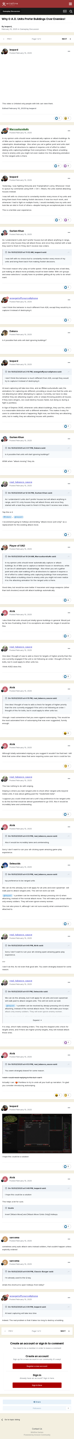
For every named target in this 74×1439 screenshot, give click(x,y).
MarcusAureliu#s (43, 556)
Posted (21, 53)
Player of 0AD (17, 545)
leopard (8, 26)
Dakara (14, 331)
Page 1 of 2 (37, 39)
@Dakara (7, 517)
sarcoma (14, 1237)
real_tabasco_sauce (43, 698)
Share (37, 1402)
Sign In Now (37, 1385)
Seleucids (15, 863)
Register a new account (37, 1366)
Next (64, 39)
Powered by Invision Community (37, 1435)
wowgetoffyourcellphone (45, 372)
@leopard (19, 517)
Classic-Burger (41, 1271)
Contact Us (37, 1429)
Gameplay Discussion (29, 29)
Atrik (12, 611)
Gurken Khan (17, 230)
